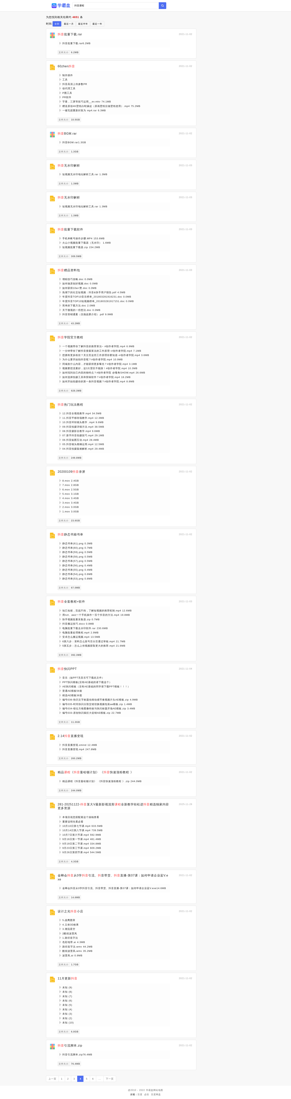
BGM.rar (67, 133)
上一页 (52, 1078)
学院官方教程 (70, 337)
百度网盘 (156, 1094)
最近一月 (69, 24)
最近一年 (97, 24)
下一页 (110, 1078)
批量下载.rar (70, 34)
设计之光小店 (70, 911)
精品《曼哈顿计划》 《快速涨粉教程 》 (96, 772)
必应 (146, 1094)
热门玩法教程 (70, 404)
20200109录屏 (71, 471)
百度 (140, 1094)
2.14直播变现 (70, 736)
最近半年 (83, 24)
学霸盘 (149, 1090)
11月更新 (67, 978)
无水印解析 (69, 165)
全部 (56, 24)
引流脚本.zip (70, 1045)
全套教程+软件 (71, 601)
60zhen (66, 66)
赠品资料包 (69, 270)
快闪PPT (67, 668)
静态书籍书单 (70, 534)
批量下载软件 (70, 229)
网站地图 (158, 1090)
